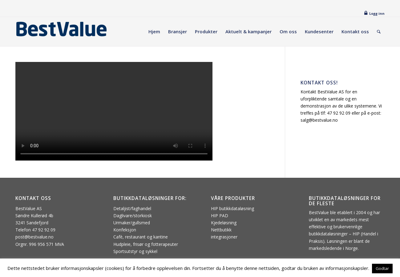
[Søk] (379, 31)
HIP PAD (219, 215)
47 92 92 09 (338, 113)
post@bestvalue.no (34, 237)
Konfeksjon (124, 230)
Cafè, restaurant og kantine (140, 237)
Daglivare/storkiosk (132, 215)
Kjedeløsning (223, 223)
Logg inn (377, 13)
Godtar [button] (382, 268)
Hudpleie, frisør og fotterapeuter (145, 244)
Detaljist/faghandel (132, 208)
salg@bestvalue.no (319, 120)
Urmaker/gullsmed (131, 223)
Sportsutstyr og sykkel (135, 251)
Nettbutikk (221, 230)
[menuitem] (154, 31)
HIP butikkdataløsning (232, 208)
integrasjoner (224, 237)
